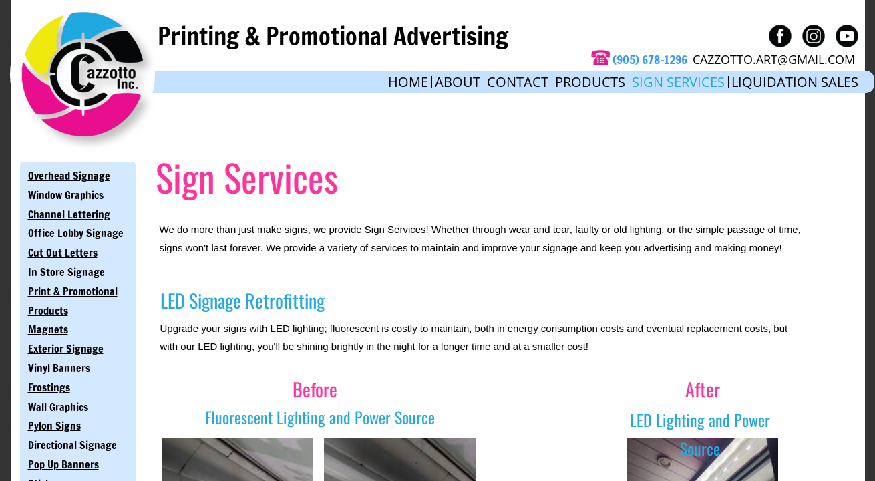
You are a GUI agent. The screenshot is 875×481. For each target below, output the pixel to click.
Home (408, 82)
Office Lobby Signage (76, 233)
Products (590, 82)
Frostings (49, 387)
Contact (517, 82)
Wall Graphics (58, 406)
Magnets (48, 329)
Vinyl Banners (59, 368)
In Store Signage (66, 272)
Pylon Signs (54, 425)
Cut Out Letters (63, 252)
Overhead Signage (69, 175)
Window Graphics (66, 195)
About (457, 82)
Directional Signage (72, 445)
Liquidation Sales (794, 82)
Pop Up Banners (63, 464)
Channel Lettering (69, 214)
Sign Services (678, 82)
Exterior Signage (66, 348)
